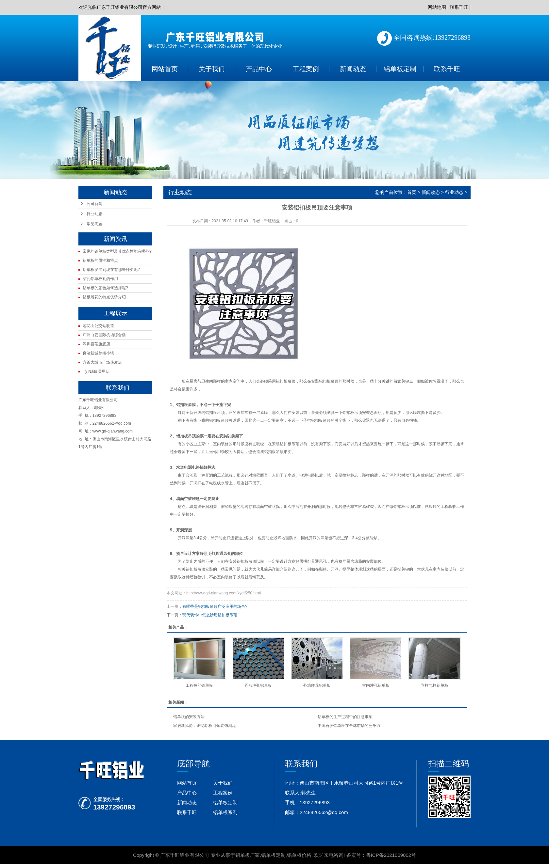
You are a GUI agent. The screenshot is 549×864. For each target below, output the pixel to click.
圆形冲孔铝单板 (258, 685)
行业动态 (94, 214)
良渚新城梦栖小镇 (98, 353)
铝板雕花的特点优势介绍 (104, 297)
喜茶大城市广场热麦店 (102, 362)
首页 (411, 192)
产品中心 (259, 68)
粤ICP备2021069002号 (391, 855)
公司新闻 (94, 203)
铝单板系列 (225, 812)
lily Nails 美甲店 (96, 371)
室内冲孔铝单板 (376, 685)
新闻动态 (353, 68)
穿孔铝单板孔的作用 (100, 278)
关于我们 (212, 68)
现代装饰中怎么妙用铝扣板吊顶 (209, 615)
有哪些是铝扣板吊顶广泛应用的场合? (214, 606)
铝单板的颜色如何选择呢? (105, 288)
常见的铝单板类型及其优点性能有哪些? (117, 251)
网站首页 (165, 68)
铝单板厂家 (247, 855)
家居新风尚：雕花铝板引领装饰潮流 (204, 725)
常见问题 (94, 224)
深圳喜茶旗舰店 (96, 344)
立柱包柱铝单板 (434, 685)
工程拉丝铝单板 (199, 685)
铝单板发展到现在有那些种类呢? (111, 269)
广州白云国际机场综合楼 (104, 335)
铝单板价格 (299, 855)
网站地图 (437, 7)
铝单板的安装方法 (189, 717)
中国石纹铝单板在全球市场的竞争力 (349, 725)
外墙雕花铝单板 (317, 685)
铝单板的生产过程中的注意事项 (345, 717)
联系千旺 (459, 7)
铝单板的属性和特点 (100, 260)
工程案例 (306, 68)
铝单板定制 (400, 68)
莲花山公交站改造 (98, 325)
